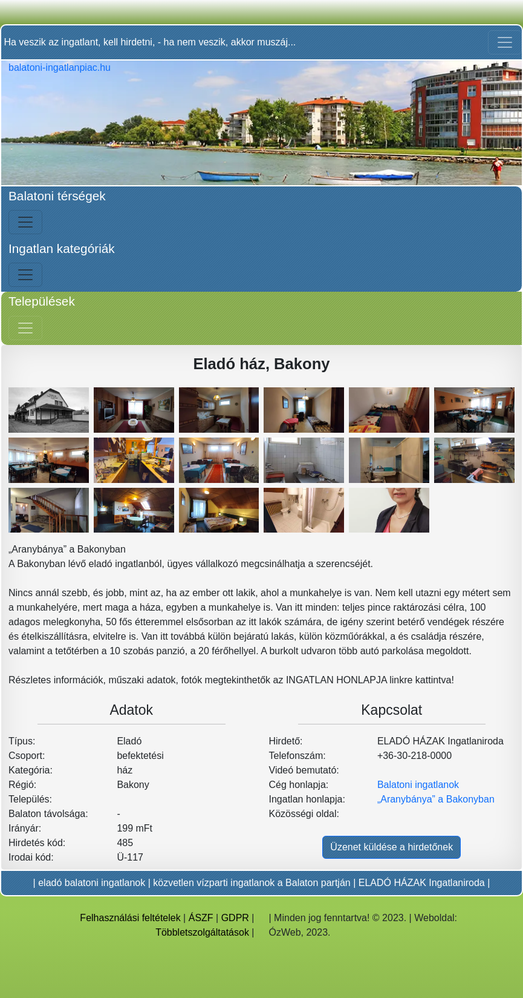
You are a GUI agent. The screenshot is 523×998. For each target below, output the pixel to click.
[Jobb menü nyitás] (25, 328)
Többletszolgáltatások (202, 932)
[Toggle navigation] (505, 42)
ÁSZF (201, 918)
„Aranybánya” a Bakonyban (436, 799)
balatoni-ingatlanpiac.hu (59, 67)
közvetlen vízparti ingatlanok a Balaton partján (251, 883)
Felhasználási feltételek (130, 918)
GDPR (235, 918)
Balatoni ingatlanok (418, 785)
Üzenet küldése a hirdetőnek (391, 847)
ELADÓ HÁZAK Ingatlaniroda (422, 883)
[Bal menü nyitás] (25, 222)
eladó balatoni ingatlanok (91, 883)
